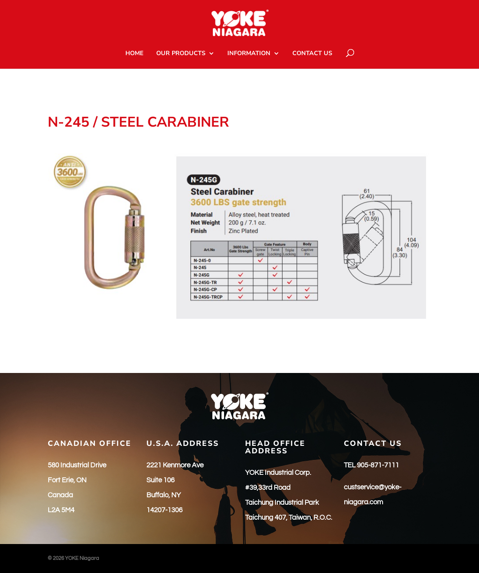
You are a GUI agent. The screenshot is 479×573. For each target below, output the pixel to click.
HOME (134, 53)
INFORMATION (248, 53)
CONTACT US (312, 53)
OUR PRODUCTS (180, 53)
